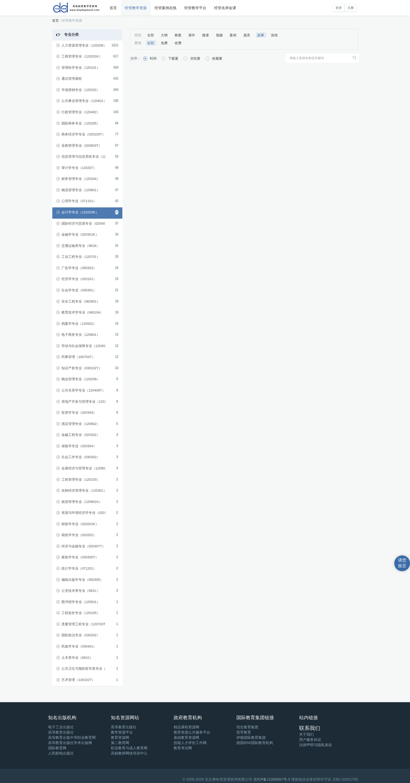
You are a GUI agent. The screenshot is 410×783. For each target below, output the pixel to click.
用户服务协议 (310, 739)
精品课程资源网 (186, 727)
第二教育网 (120, 743)
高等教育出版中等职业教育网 (72, 737)
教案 (179, 35)
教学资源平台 (122, 732)
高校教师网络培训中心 (129, 753)
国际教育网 (57, 748)
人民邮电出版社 (61, 753)
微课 (206, 35)
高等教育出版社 (61, 732)
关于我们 (306, 734)
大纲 (165, 35)
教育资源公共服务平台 (192, 732)
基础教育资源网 (186, 737)
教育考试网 (183, 748)
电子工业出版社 (61, 727)
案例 (233, 35)
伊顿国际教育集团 (251, 737)
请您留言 (402, 563)
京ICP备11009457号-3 (271, 779)
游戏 (274, 35)
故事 (261, 35)
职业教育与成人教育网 (129, 748)
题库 (247, 35)
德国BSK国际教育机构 (254, 743)
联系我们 (309, 728)
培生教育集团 (247, 727)
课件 (192, 35)
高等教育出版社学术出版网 (70, 743)
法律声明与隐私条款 (315, 745)
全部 (151, 35)
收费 (178, 43)
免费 (165, 43)
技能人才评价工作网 (190, 743)
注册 (351, 8)
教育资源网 (120, 737)
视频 (220, 35)
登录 (338, 8)
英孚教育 (243, 732)
